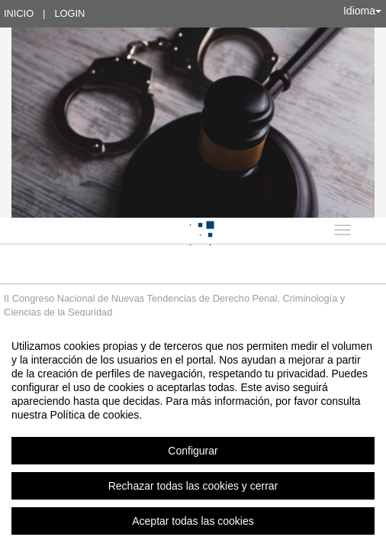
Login (69, 13)
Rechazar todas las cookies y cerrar (193, 486)
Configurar (192, 451)
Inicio (19, 13)
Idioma (362, 11)
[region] (193, 433)
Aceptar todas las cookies (193, 521)
